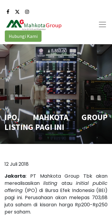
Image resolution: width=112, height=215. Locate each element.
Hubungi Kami (23, 36)
